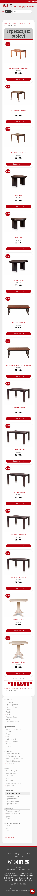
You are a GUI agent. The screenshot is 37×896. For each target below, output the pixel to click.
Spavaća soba (9, 727)
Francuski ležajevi (12, 741)
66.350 (18, 286)
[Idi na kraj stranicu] (28, 685)
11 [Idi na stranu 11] (22, 685)
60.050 (18, 73)
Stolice (8, 828)
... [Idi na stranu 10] (18, 685)
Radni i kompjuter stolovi (14, 759)
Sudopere (9, 776)
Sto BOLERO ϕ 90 (18, 620)
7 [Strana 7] (30, 683)
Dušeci (8, 746)
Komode (9, 736)
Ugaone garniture (12, 705)
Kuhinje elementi (11, 773)
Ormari (8, 732)
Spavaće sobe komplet (14, 729)
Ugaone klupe (10, 785)
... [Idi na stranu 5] (24, 683)
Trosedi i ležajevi (11, 707)
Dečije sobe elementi (13, 756)
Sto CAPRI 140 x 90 (18, 323)
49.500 (18, 201)
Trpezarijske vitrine (12, 804)
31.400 (18, 668)
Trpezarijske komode (13, 801)
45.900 (18, 455)
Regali (8, 719)
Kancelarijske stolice (13, 761)
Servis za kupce (26, 853)
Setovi (8, 831)
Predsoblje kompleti (13, 811)
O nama (15, 856)
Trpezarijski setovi (12, 799)
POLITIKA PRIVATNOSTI (18, 884)
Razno (6, 836)
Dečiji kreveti (10, 763)
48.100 (18, 498)
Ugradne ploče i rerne (13, 783)
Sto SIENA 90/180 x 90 (18, 110)
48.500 (18, 116)
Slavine (8, 778)
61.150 (18, 371)
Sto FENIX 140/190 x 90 (18, 535)
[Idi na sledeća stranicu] (25, 685)
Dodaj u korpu (18, 79)
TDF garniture (10, 702)
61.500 (18, 540)
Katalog (16, 853)
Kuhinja (7, 768)
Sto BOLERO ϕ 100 (18, 662)
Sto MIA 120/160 (18, 280)
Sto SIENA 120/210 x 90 (18, 153)
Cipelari (8, 816)
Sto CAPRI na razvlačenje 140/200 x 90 (18, 365)
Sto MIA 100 (18, 195)
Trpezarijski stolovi (13, 793)
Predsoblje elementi (13, 813)
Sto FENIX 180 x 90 (18, 492)
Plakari (8, 734)
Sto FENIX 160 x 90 (18, 450)
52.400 (18, 158)
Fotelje (8, 712)
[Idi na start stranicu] (9, 683)
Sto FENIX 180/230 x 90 (18, 577)
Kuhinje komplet (11, 771)
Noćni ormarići (11, 739)
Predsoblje (8, 809)
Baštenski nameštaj (12, 823)
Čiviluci (8, 818)
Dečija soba (9, 751)
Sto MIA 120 (18, 238)
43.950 (18, 328)
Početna (8, 853)
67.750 (18, 583)
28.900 (18, 625)
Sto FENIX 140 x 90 (18, 407)
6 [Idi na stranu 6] (27, 683)
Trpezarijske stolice (12, 796)
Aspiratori (9, 781)
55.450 (18, 243)
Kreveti (8, 744)
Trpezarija (8, 790)
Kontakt (22, 856)
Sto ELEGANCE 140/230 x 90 (18, 68)
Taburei (8, 714)
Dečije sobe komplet (13, 754)
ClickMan (18, 888)
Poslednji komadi (10, 837)
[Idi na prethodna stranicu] (12, 683)
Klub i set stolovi (11, 717)
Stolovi (8, 826)
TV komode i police (12, 722)
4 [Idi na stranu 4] (21, 683)
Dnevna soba (9, 700)
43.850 (18, 413)
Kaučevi (8, 710)
